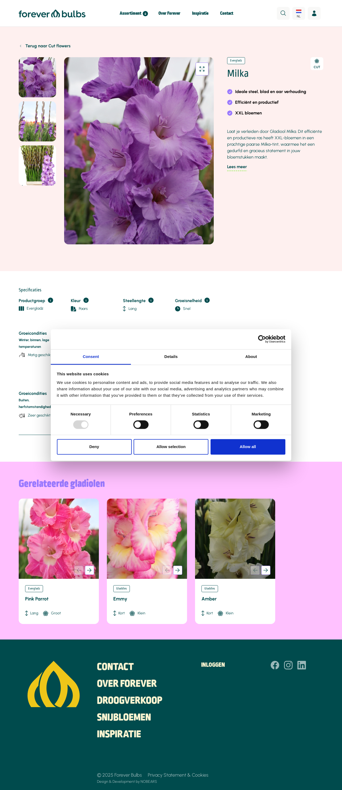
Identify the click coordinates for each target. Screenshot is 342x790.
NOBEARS (149, 781)
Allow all (248, 447)
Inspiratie (200, 13)
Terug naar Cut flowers (48, 45)
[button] (89, 570)
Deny (94, 447)
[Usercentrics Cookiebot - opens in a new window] (262, 339)
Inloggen (213, 665)
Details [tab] (171, 356)
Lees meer (237, 166)
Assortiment (130, 13)
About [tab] (251, 356)
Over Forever (169, 13)
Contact (226, 13)
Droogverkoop (129, 701)
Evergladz (236, 60)
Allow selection (170, 447)
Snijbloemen (124, 717)
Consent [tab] (91, 356)
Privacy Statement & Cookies (178, 775)
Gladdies (121, 588)
